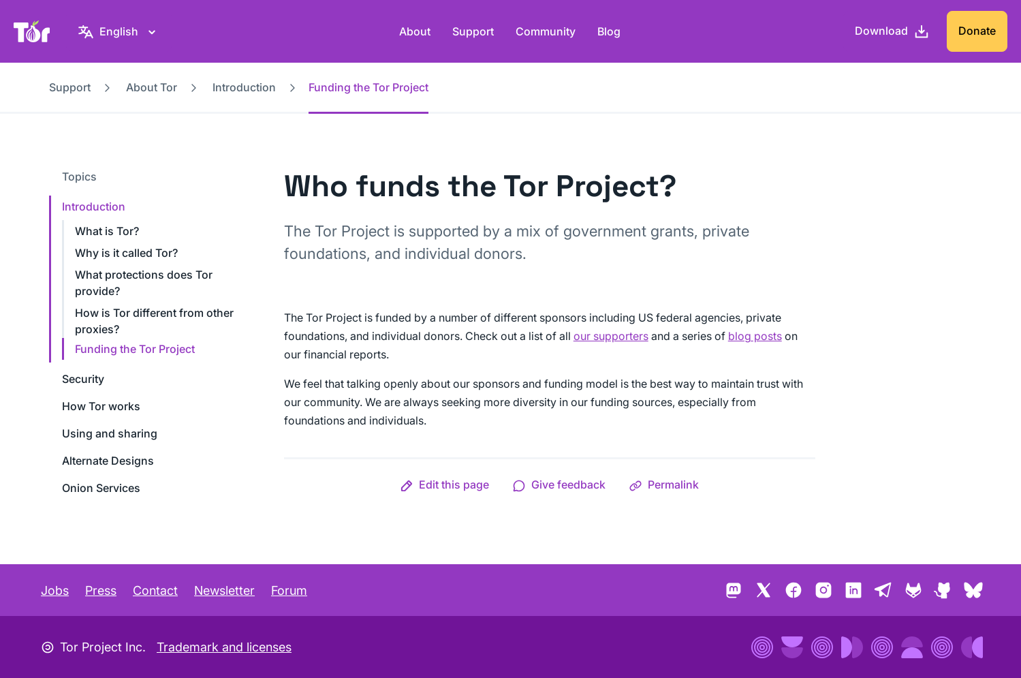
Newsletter (224, 590)
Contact (155, 590)
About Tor (151, 87)
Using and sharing (109, 433)
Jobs (55, 590)
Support (473, 31)
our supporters (611, 336)
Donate (977, 30)
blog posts (755, 336)
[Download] (892, 31)
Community (546, 31)
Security (83, 379)
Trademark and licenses (224, 647)
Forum (289, 590)
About (414, 31)
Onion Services (101, 488)
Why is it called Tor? (126, 253)
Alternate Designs (108, 460)
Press (100, 590)
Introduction (244, 87)
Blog (609, 31)
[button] (444, 484)
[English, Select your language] (119, 31)
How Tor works (101, 406)
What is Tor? (107, 231)
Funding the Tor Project (135, 349)
